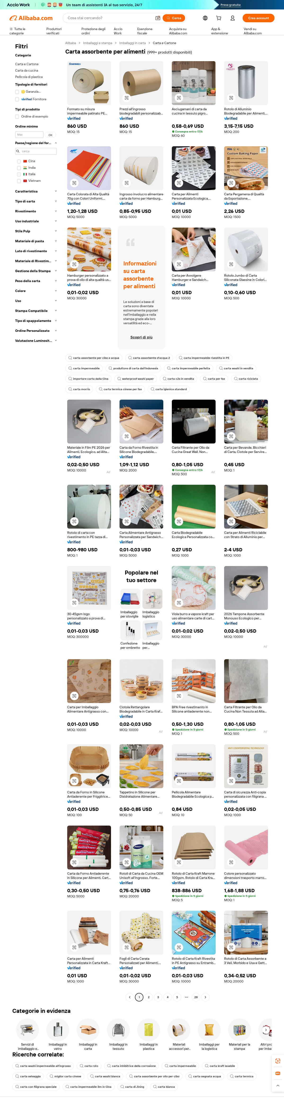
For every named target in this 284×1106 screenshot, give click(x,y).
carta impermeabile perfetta (188, 368)
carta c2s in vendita (178, 379)
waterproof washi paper (135, 379)
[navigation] (36, 520)
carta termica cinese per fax (120, 389)
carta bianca (164, 1087)
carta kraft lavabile (220, 1066)
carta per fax (214, 379)
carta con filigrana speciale (36, 1087)
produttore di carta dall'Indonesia (133, 368)
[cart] (219, 19)
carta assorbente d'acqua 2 (149, 358)
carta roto (89, 1066)
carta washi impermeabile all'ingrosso (43, 1066)
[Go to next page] (205, 997)
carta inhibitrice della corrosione (131, 1066)
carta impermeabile (84, 368)
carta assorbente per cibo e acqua (93, 358)
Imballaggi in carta (132, 43)
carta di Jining (132, 1087)
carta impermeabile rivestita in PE (204, 358)
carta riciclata (246, 379)
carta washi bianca (105, 1076)
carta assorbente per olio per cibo (154, 1076)
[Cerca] (174, 18)
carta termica (241, 1076)
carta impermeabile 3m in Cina (88, 1087)
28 (196, 997)
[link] (278, 1061)
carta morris (79, 389)
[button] (158, 18)
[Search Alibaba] (109, 18)
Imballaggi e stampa (97, 43)
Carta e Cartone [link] (164, 43)
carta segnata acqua (204, 1076)
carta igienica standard (169, 389)
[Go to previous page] (129, 997)
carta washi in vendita (236, 368)
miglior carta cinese (65, 1076)
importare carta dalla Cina (88, 379)
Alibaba (70, 43)
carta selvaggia (28, 1076)
